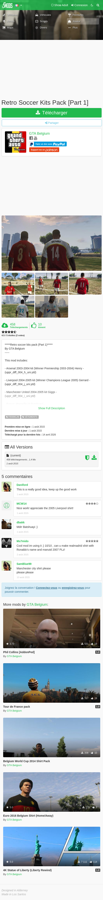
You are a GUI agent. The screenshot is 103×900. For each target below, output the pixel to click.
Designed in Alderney (15, 890)
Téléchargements (19, 327)
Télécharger (51, 112)
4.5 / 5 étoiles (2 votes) (13, 335)
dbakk (20, 522)
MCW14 (22, 503)
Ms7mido (23, 541)
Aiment (41, 327)
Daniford (22, 484)
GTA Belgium (39, 133)
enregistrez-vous (73, 587)
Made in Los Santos (14, 894)
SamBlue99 (24, 563)
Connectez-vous (46, 587)
